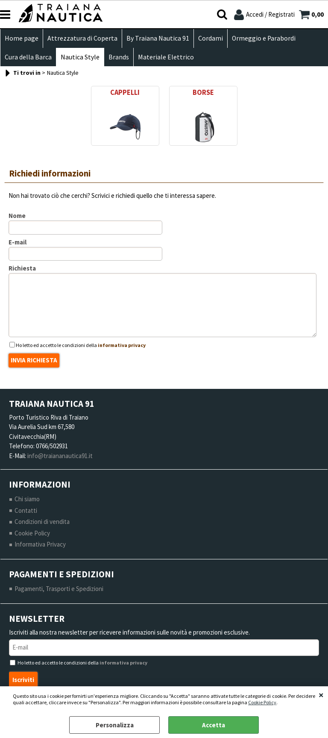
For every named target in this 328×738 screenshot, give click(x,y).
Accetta (213, 725)
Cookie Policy (262, 702)
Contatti (26, 510)
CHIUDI (321, 695)
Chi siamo (27, 499)
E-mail (17, 242)
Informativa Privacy (40, 544)
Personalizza (115, 725)
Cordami (210, 38)
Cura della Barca (28, 57)
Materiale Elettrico (166, 57)
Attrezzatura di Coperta (82, 38)
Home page (21, 38)
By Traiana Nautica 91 (157, 38)
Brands (118, 57)
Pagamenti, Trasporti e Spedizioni (59, 589)
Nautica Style (80, 57)
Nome (17, 216)
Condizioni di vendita (42, 521)
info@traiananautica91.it (60, 456)
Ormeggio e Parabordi (264, 38)
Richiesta (22, 268)
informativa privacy (122, 345)
